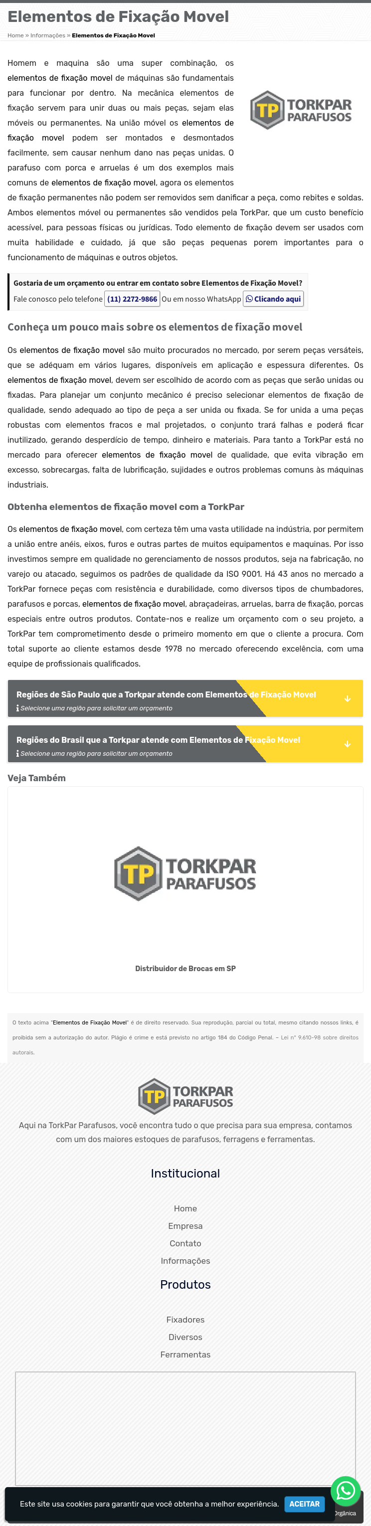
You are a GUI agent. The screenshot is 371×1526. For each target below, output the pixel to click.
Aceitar (305, 1504)
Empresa (185, 1226)
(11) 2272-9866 (132, 299)
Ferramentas (186, 1354)
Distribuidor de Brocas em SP (185, 969)
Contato (185, 1243)
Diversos (185, 1337)
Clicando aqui (273, 299)
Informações (185, 1261)
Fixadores (186, 1320)
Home (185, 1208)
